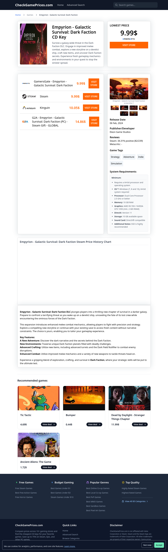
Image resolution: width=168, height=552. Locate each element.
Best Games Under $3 (61, 492)
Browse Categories (71, 538)
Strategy (115, 156)
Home (60, 5)
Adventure (128, 156)
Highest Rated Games (132, 492)
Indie (140, 156)
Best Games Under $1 (61, 488)
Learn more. (69, 546)
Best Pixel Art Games (95, 510)
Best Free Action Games (26, 492)
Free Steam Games (23, 488)
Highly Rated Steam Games (134, 488)
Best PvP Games (93, 497)
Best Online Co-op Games (98, 488)
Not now (147, 545)
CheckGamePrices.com (34, 5)
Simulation (116, 163)
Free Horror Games (24, 497)
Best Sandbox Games (96, 506)
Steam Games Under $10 (62, 497)
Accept (159, 545)
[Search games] (130, 5)
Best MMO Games (94, 501)
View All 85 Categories (135, 501)
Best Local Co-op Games (97, 492)
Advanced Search (76, 5)
